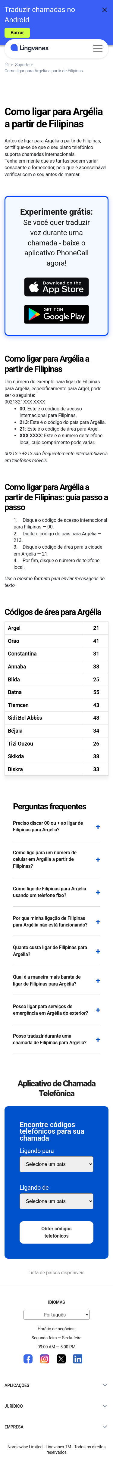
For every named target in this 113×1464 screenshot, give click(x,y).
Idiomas (56, 1302)
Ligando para (37, 1151)
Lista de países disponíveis (56, 1273)
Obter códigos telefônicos (56, 1232)
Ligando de (34, 1187)
